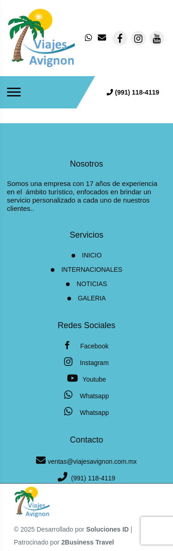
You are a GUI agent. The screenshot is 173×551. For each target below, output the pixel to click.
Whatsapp (86, 395)
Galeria (92, 298)
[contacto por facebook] (120, 38)
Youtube (86, 378)
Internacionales (91, 269)
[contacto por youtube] (156, 38)
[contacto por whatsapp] (89, 38)
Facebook (86, 345)
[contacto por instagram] (138, 38)
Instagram (86, 361)
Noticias (92, 283)
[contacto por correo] (102, 38)
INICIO (92, 255)
